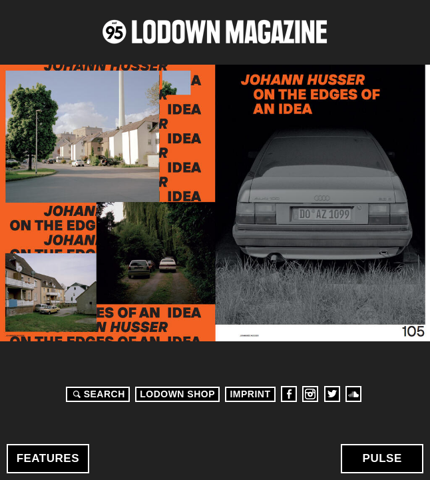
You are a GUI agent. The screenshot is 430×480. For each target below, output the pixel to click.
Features (48, 458)
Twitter (332, 394)
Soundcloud (353, 394)
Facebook (289, 394)
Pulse (382, 458)
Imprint (250, 394)
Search (97, 394)
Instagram (310, 394)
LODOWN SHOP (177, 394)
